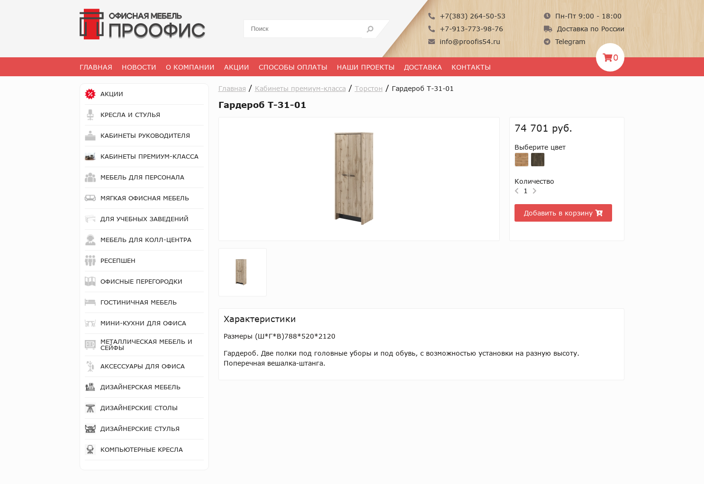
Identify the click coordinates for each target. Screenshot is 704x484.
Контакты (471, 67)
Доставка (423, 67)
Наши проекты (366, 67)
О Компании (190, 67)
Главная (96, 67)
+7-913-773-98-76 (465, 29)
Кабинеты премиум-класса (300, 88)
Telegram (565, 41)
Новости (139, 67)
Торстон (369, 88)
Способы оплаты (293, 67)
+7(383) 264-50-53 (466, 16)
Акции (236, 67)
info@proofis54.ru (464, 41)
